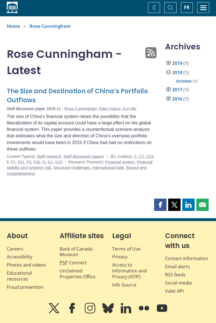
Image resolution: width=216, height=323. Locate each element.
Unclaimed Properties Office (77, 274)
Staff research (49, 156)
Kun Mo (129, 108)
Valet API (174, 291)
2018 (177, 72)
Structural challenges (71, 167)
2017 (177, 90)
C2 (141, 156)
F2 (13, 162)
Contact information (186, 258)
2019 (177, 63)
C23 (149, 156)
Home (13, 26)
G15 (58, 162)
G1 (50, 162)
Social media (178, 283)
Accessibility (19, 257)
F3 (29, 162)
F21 (21, 162)
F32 (36, 162)
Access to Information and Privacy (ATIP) (129, 271)
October (184, 81)
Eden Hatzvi (109, 108)
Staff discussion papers (84, 156)
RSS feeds (175, 275)
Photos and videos (26, 265)
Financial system (119, 162)
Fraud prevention (25, 287)
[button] (160, 205)
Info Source (124, 285)
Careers (15, 249)
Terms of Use (126, 249)
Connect (73, 263)
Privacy (119, 257)
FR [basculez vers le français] (187, 7)
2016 (177, 99)
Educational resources (19, 276)
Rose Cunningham (50, 26)
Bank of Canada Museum (76, 252)
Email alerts (177, 266)
